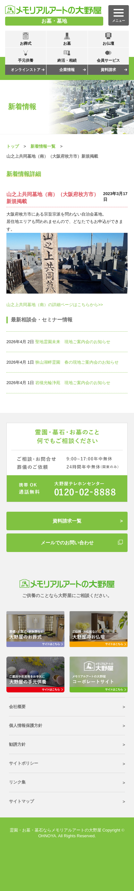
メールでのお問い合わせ (67, 542)
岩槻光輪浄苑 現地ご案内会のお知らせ (72, 382)
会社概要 (17, 706)
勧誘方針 (17, 744)
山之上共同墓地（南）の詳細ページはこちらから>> (54, 304)
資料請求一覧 (67, 521)
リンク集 (17, 782)
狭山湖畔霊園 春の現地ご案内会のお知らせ (77, 362)
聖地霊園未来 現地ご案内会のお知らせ (72, 341)
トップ (12, 146)
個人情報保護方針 (25, 725)
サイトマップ (21, 801)
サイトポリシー (23, 763)
